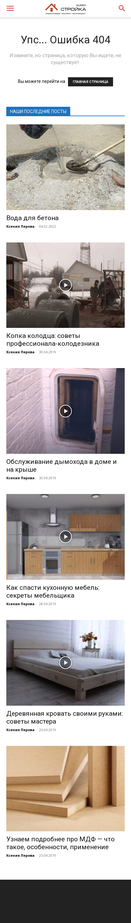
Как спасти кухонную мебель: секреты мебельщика (53, 591)
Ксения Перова (20, 226)
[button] (10, 8)
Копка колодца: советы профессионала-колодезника (52, 339)
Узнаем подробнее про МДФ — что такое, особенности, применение (60, 843)
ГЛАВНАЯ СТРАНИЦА (90, 82)
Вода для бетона (32, 218)
